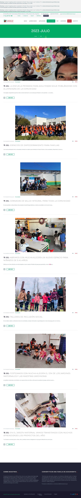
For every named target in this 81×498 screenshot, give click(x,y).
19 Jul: (31, 145)
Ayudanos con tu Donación (29, 494)
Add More (39, 15)
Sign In (32, 15)
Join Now (46, 15)
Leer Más (10, 97)
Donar (69, 21)
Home (19, 15)
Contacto (75, 21)
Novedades (63, 21)
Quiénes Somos (33, 21)
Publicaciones (51, 21)
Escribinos (40, 494)
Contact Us (25, 15)
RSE (57, 21)
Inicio (25, 21)
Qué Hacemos (42, 21)
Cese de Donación (48, 494)
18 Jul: (23, 317)
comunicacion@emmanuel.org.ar (68, 13)
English (55, 494)
